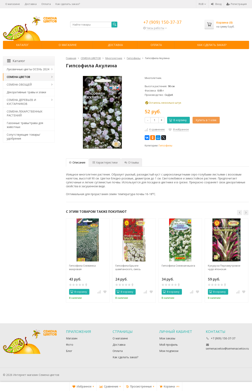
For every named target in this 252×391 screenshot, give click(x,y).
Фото (69, 344)
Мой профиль (168, 344)
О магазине (12, 4)
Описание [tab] (77, 162)
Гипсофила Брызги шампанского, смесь (128, 267)
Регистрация (236, 4)
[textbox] (93, 24)
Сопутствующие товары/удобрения (23, 136)
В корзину (178, 120)
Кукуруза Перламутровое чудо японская (224, 267)
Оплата (46, 4)
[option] (88, 260)
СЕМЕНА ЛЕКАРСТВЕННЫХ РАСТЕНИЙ (24, 113)
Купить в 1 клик (206, 120)
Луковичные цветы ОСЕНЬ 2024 (28, 69)
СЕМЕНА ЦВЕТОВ (18, 77)
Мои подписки (168, 351)
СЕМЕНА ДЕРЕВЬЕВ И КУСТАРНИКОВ (21, 102)
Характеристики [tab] (105, 162)
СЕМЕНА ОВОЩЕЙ (19, 84)
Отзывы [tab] (131, 162)
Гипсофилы (165, 145)
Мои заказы (167, 338)
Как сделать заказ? (68, 4)
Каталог (22, 45)
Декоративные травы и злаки (26, 92)
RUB (202, 4)
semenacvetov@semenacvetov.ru (227, 348)
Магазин (71, 338)
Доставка (31, 4)
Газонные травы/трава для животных (25, 125)
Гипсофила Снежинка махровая (82, 267)
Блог (69, 351)
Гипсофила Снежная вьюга (178, 265)
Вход (216, 4)
